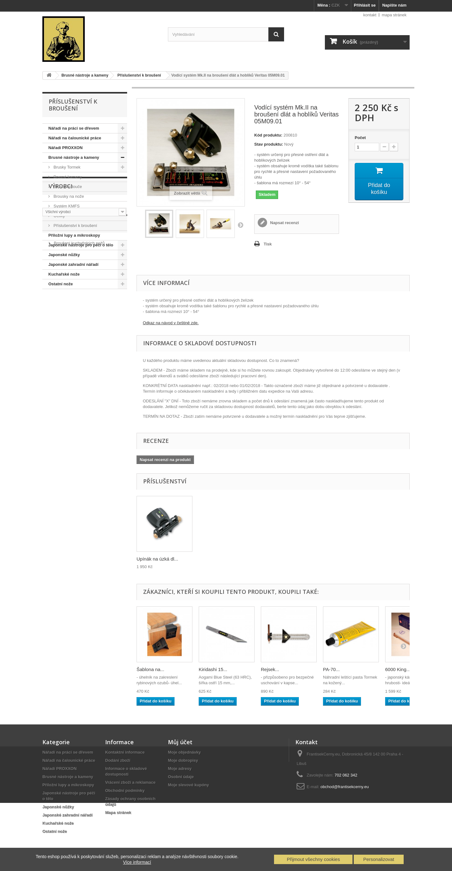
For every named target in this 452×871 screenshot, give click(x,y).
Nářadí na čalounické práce (74, 138)
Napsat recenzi (284, 222)
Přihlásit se (364, 5)
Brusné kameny (67, 177)
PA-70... (331, 669)
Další (240, 225)
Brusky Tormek (66, 167)
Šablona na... (150, 669)
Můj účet (180, 742)
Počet (360, 137)
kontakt (369, 15)
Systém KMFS (66, 206)
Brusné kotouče (67, 186)
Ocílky (58, 215)
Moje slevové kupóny (188, 784)
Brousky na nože (68, 196)
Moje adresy (179, 768)
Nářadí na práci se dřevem (73, 128)
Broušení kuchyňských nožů (79, 371)
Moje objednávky (184, 752)
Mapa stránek (118, 812)
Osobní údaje (181, 776)
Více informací (137, 862)
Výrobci (61, 308)
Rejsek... (270, 669)
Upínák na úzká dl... (282, 559)
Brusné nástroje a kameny (73, 157)
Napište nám (394, 5)
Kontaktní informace (125, 752)
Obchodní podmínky (125, 790)
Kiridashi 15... (213, 669)
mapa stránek (394, 15)
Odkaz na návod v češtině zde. (171, 322)
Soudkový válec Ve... (220, 559)
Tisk (268, 244)
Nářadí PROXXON (65, 147)
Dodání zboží (117, 760)
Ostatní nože (60, 284)
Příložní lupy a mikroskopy (74, 235)
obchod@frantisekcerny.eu (344, 786)
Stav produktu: (268, 144)
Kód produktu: (268, 135)
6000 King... (397, 669)
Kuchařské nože (64, 274)
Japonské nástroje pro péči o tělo (80, 245)
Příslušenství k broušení (74, 225)
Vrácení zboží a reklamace (130, 782)
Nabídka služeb (73, 354)
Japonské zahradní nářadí (73, 264)
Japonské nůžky (64, 254)
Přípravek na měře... (158, 559)
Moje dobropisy (183, 760)
